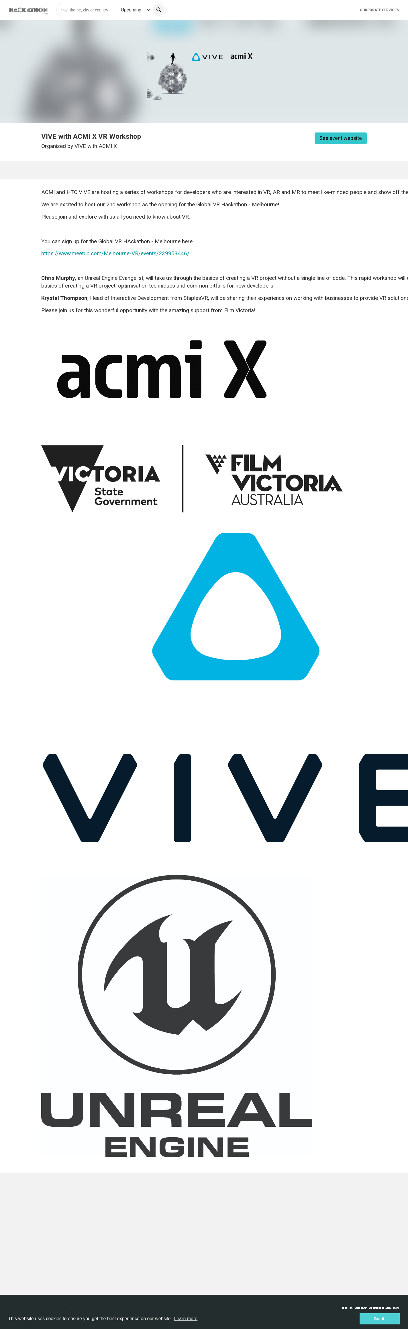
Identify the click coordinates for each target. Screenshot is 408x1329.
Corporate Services (379, 10)
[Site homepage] (28, 10)
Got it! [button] (380, 1318)
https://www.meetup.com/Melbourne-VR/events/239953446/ (115, 253)
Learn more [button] (185, 1318)
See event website (340, 138)
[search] (158, 10)
